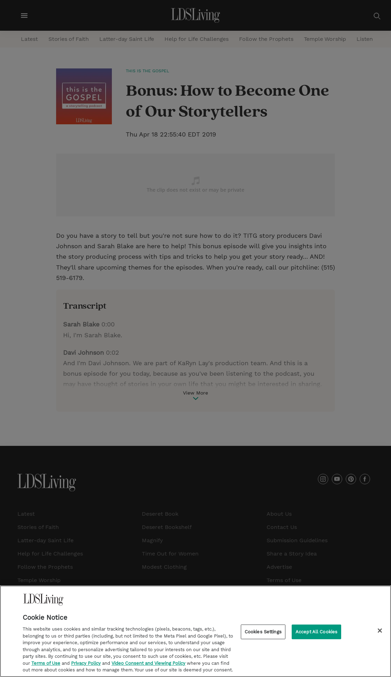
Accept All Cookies (316, 636)
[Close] (380, 635)
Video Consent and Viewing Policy (148, 667)
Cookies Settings (263, 636)
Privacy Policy (86, 667)
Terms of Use (45, 667)
